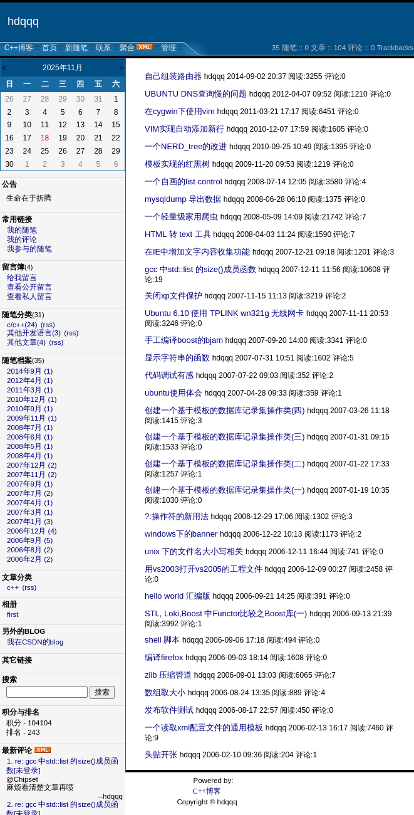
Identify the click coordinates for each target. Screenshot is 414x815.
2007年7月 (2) (30, 493)
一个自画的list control (183, 181)
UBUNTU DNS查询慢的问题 (196, 93)
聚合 (127, 47)
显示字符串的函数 (177, 357)
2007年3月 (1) (30, 512)
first (13, 614)
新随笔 (76, 47)
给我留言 (22, 277)
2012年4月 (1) (30, 380)
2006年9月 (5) (30, 540)
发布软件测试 (169, 710)
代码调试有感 (169, 375)
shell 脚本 (162, 639)
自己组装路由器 (173, 76)
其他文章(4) (26, 342)
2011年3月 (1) (30, 390)
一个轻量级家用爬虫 (181, 216)
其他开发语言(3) (34, 333)
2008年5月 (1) (30, 446)
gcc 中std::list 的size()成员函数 (200, 269)
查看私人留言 (29, 296)
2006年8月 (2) (30, 550)
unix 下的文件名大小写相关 (194, 551)
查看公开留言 (29, 287)
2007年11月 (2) (32, 474)
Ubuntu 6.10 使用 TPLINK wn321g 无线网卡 (224, 313)
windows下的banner (181, 534)
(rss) (48, 325)
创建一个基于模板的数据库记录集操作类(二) (225, 463)
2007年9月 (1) (30, 484)
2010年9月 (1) (30, 409)
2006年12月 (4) (32, 531)
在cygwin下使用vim (180, 111)
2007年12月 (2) (32, 465)
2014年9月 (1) (30, 371)
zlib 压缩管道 (168, 675)
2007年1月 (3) (30, 521)
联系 (103, 47)
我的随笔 (22, 230)
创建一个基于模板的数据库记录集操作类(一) (225, 490)
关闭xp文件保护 (173, 295)
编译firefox (164, 657)
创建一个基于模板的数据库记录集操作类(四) (225, 410)
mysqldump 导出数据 (183, 199)
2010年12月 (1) (32, 399)
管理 (168, 47)
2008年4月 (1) (30, 456)
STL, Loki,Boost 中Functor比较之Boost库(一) (226, 613)
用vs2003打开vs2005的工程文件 (203, 569)
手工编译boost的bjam (184, 340)
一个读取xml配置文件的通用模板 (204, 727)
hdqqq (23, 21)
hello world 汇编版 (177, 596)
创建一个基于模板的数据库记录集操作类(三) (225, 436)
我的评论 (22, 239)
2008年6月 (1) (30, 437)
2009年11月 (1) (32, 418)
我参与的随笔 (29, 249)
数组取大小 (165, 692)
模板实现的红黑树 (177, 164)
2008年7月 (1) (30, 427)
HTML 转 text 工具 (178, 234)
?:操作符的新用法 (177, 516)
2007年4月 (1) (30, 503)
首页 (49, 47)
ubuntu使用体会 (173, 392)
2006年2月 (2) (30, 559)
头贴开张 (161, 754)
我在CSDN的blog (35, 642)
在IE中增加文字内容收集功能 (197, 251)
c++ (13, 587)
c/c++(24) (22, 325)
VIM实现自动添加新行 (184, 129)
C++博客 (19, 47)
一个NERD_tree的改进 (186, 146)
